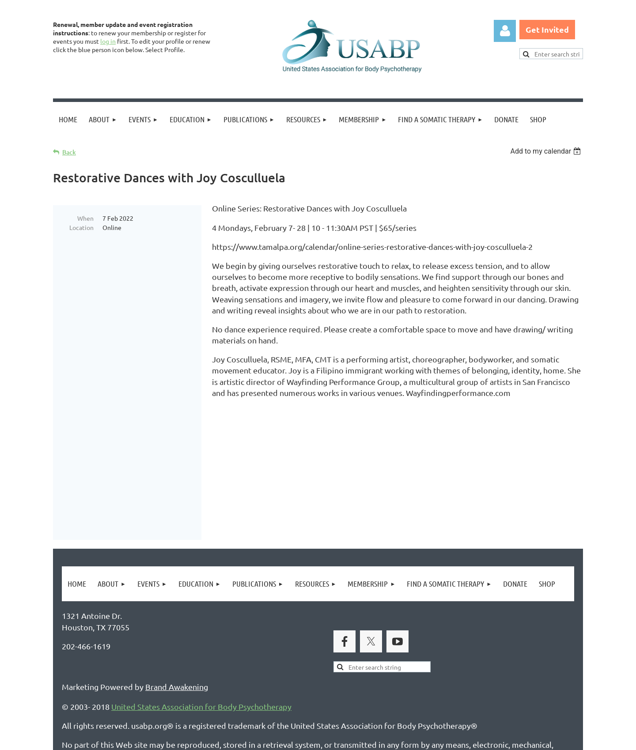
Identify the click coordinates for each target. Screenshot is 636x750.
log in (108, 41)
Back (69, 152)
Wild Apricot (477, 739)
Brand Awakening (176, 592)
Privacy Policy (86, 700)
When (85, 218)
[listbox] (546, 151)
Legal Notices (144, 700)
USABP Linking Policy (333, 700)
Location (81, 227)
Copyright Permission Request (231, 700)
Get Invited (547, 29)
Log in (505, 31)
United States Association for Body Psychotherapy (201, 612)
